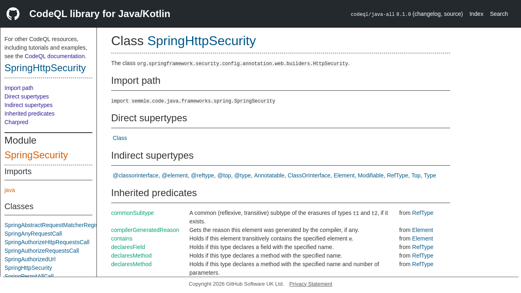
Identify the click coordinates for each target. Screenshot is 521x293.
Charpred (16, 122)
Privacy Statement (311, 284)
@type (242, 175)
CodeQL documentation (55, 56)
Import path (18, 88)
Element (344, 175)
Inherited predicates (29, 113)
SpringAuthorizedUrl (29, 259)
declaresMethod (131, 255)
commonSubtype (132, 213)
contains (121, 238)
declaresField (128, 247)
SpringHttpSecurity (45, 67)
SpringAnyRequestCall (33, 233)
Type (430, 175)
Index (476, 14)
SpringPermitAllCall (29, 276)
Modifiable (371, 175)
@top (224, 175)
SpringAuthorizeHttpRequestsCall (47, 242)
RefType (397, 175)
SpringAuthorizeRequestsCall (41, 250)
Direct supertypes (26, 96)
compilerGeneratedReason (145, 230)
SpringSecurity (36, 154)
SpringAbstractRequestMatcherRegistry (54, 225)
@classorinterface (135, 175)
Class (120, 138)
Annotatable (269, 175)
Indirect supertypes (28, 105)
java (9, 190)
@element (175, 175)
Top (416, 175)
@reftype (202, 175)
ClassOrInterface (309, 175)
